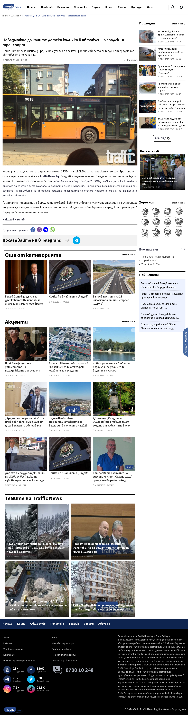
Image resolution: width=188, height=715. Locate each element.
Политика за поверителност (19, 660)
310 (179, 76)
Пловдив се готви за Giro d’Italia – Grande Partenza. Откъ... (159, 306)
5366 (22, 430)
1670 (66, 478)
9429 (22, 375)
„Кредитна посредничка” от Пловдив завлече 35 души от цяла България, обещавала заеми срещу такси (24, 422)
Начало (31, 7)
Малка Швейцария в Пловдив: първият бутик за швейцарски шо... (159, 181)
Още (150, 7)
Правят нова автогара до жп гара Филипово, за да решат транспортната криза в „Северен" (101, 548)
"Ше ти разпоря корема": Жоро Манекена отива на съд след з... (158, 326)
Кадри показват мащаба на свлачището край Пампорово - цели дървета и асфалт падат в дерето (36, 548)
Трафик (74, 624)
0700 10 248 (80, 670)
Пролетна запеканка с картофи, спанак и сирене (170, 87)
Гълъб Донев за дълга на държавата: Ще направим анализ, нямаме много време (24, 300)
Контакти (9, 655)
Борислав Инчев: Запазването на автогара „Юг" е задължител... (159, 285)
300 (109, 309)
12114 (22, 485)
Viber (39, 229)
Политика (80, 7)
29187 (159, 187)
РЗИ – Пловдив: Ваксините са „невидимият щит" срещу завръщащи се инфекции (103, 607)
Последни (147, 23)
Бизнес (96, 7)
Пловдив (47, 7)
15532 (24, 556)
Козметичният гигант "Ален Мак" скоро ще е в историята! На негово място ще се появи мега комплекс (37, 606)
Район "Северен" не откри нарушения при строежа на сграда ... (162, 295)
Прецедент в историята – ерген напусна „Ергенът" (171, 70)
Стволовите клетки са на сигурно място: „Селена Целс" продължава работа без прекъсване (112, 477)
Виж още (162, 138)
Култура (136, 7)
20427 (110, 485)
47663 (24, 614)
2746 (66, 430)
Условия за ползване (14, 649)
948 (21, 309)
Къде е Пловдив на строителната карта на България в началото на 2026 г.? (68, 422)
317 (179, 129)
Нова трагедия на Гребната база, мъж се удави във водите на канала (111, 367)
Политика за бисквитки (64, 660)
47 (178, 94)
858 (109, 430)
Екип (54, 637)
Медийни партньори (63, 643)
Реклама (7, 643)
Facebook (32, 229)
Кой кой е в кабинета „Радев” (68, 297)
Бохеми (89, 624)
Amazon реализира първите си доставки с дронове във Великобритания (171, 54)
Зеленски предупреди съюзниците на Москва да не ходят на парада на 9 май (171, 124)
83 (178, 59)
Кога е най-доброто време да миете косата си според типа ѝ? (171, 35)
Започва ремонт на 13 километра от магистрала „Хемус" (111, 300)
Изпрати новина (185, 342)
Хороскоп (146, 202)
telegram (45, 229)
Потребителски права (64, 655)
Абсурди (104, 624)
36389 (90, 556)
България (63, 7)
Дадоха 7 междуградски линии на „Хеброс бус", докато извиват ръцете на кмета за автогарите (25, 477)
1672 (66, 302)
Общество (38, 624)
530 (179, 111)
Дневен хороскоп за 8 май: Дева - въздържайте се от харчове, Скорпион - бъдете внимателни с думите (171, 108)
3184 (89, 614)
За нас (6, 637)
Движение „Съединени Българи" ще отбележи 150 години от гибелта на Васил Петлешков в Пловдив (111, 422)
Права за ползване (61, 649)
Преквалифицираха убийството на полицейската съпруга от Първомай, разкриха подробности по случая (22, 367)
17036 (66, 375)
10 (178, 41)
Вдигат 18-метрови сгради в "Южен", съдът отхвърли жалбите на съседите (68, 367)
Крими (109, 7)
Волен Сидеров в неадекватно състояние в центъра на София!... (160, 316)
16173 (110, 375)
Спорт (122, 7)
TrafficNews (132, 60)
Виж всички (127, 255)
